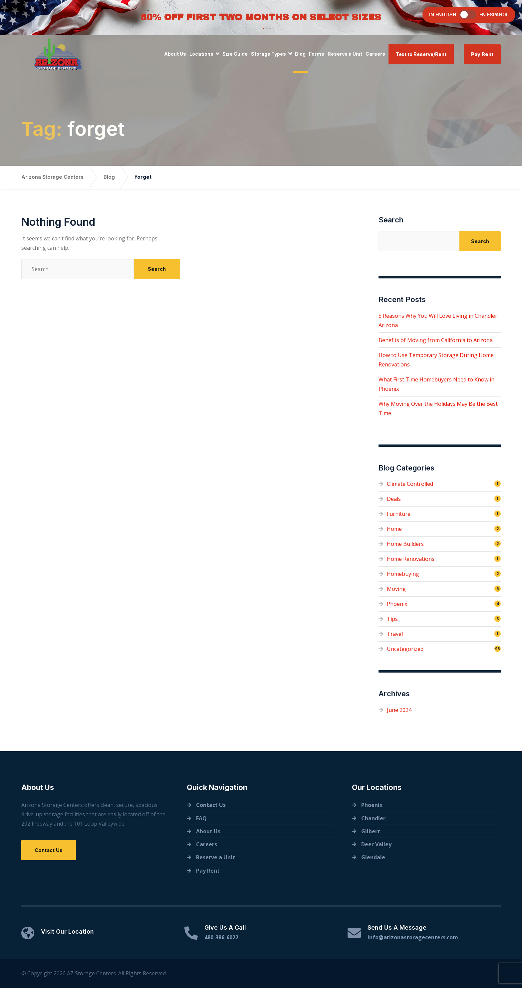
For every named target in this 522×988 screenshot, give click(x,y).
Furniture (398, 514)
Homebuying (403, 574)
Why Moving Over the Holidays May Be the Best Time (438, 408)
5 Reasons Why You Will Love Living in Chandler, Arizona (439, 320)
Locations (201, 54)
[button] (262, 28)
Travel (395, 634)
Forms (316, 54)
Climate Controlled (410, 483)
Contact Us (49, 850)
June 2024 (399, 710)
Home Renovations (410, 559)
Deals (394, 499)
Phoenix (397, 604)
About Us (175, 54)
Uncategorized (405, 649)
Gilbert (370, 831)
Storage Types (268, 54)
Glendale (373, 857)
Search (391, 219)
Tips (392, 619)
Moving (396, 589)
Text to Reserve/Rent (421, 54)
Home (394, 529)
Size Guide (235, 54)
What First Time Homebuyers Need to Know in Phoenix (436, 384)
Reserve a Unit (345, 54)
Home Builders (405, 544)
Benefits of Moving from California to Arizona (436, 340)
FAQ (201, 818)
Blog (300, 54)
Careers (375, 54)
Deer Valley (376, 844)
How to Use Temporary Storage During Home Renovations (436, 359)
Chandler (373, 818)
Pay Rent (482, 54)
